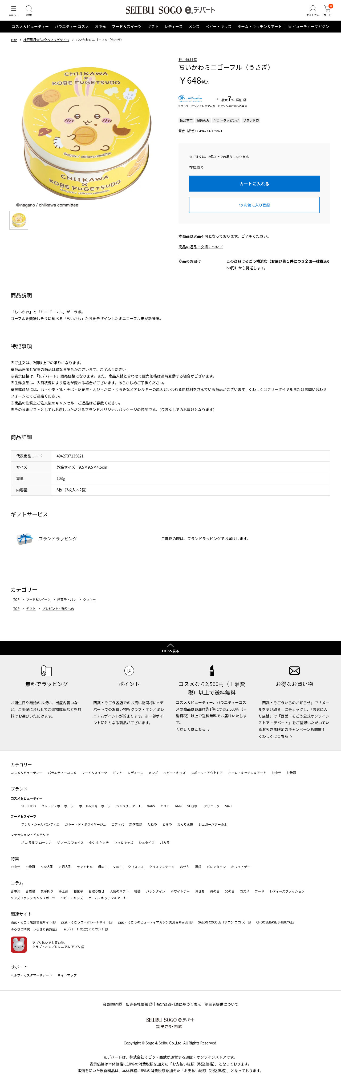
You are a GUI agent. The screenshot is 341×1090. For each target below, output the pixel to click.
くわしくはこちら (191, 729)
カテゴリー (21, 764)
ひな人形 (46, 867)
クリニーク (212, 806)
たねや (152, 824)
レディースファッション (287, 891)
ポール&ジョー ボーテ (95, 806)
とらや (167, 824)
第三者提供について (221, 1004)
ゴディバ (117, 824)
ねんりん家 (185, 824)
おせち (184, 867)
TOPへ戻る (170, 651)
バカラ (165, 842)
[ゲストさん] (310, 14)
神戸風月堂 (187, 65)
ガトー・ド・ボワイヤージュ (85, 824)
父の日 (118, 867)
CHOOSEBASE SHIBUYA (273, 922)
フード (259, 891)
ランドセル (85, 867)
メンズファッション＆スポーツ (33, 897)
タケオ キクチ (99, 842)
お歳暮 (291, 773)
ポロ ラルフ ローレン (36, 842)
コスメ (244, 891)
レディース (173, 33)
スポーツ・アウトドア (207, 773)
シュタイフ (147, 842)
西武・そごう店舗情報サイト (31, 922)
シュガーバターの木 (212, 824)
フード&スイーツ (38, 606)
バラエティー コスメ (72, 33)
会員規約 (110, 1004)
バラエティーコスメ (62, 773)
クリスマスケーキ (162, 867)
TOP (14, 46)
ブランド (19, 788)
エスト (165, 806)
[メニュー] (15, 14)
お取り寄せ (96, 891)
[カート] (326, 14)
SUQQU (192, 806)
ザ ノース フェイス (70, 842)
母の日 (103, 867)
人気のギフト (119, 891)
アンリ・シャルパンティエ (40, 824)
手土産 (63, 891)
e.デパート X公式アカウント (84, 929)
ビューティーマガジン (310, 33)
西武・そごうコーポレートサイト (85, 922)
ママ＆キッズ (123, 842)
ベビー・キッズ (218, 33)
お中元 (100, 33)
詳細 (239, 106)
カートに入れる (254, 190)
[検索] (32, 14)
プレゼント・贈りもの (58, 615)
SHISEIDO (28, 806)
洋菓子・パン (66, 606)
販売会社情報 (137, 1004)
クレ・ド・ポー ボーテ (57, 806)
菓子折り (46, 891)
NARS (151, 806)
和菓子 (78, 891)
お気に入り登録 (257, 211)
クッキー (89, 606)
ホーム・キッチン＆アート (259, 33)
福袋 (198, 867)
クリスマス (136, 867)
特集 (15, 858)
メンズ (194, 33)
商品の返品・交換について (200, 253)
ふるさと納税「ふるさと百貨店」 (35, 929)
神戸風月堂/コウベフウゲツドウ (46, 46)
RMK (178, 806)
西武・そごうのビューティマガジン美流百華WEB (153, 922)
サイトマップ (67, 975)
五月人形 (65, 867)
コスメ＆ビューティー (30, 33)
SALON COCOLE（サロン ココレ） (222, 922)
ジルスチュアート (128, 806)
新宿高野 (135, 824)
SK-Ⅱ (229, 806)
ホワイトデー (240, 867)
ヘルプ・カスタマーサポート (31, 975)
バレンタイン (216, 867)
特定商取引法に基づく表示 (178, 1004)
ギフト (153, 33)
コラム (17, 883)
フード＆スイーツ (126, 33)
